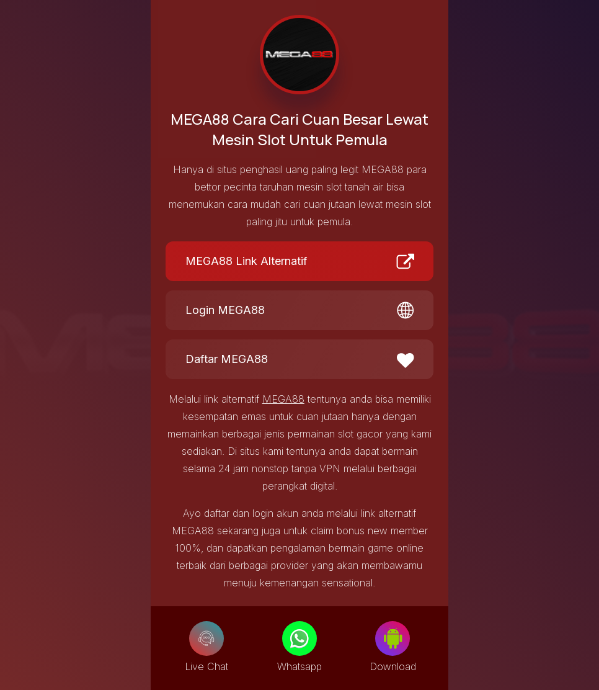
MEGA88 (283, 399)
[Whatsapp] (299, 638)
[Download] (392, 638)
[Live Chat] (206, 638)
